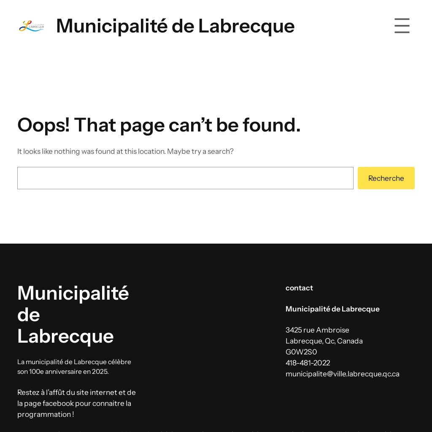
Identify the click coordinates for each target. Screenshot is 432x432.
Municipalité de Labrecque (175, 25)
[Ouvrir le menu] (402, 25)
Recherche (386, 178)
